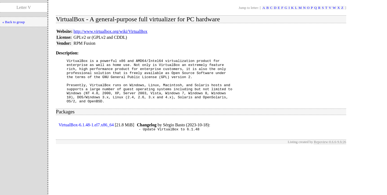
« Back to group (13, 22)
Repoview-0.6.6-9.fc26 (330, 151)
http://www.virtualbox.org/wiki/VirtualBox (111, 31)
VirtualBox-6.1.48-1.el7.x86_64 (86, 133)
